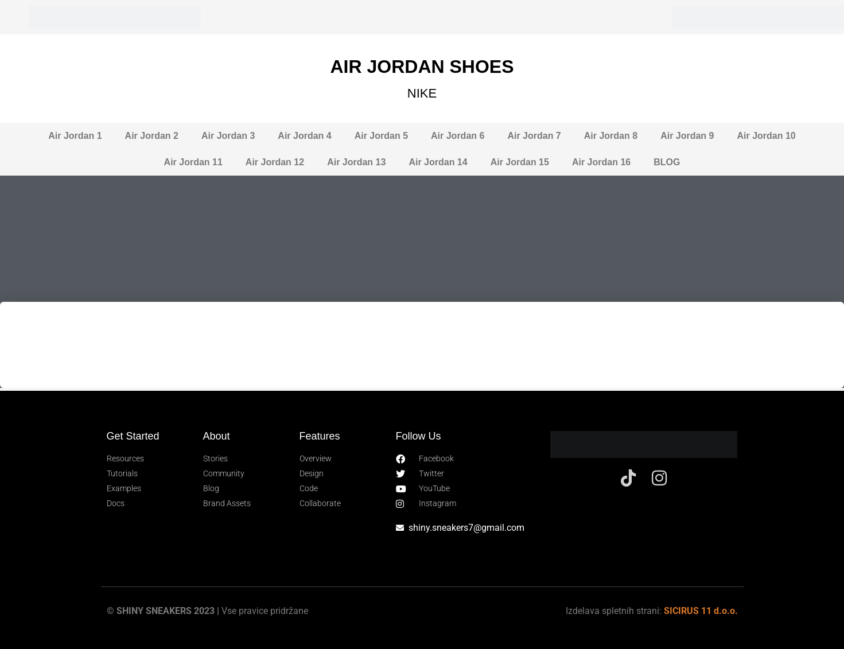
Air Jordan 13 (356, 162)
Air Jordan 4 (304, 136)
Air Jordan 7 (534, 136)
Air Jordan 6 (457, 136)
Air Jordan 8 (610, 136)
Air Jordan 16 (601, 162)
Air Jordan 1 (75, 136)
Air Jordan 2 (151, 136)
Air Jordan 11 (193, 162)
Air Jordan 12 (275, 162)
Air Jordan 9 (687, 136)
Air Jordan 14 (438, 162)
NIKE (422, 93)
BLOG (667, 162)
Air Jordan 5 (381, 136)
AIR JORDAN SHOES (422, 66)
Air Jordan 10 (766, 136)
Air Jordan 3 (228, 136)
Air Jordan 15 (520, 162)
